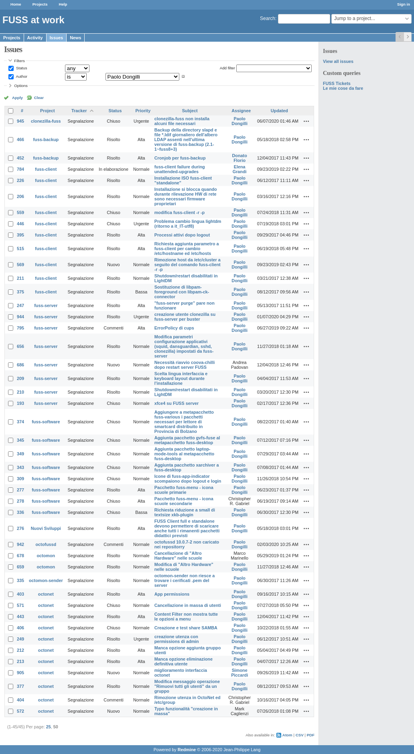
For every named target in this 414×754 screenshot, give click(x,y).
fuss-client (46, 169)
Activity (35, 37)
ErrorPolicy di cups (174, 327)
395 (20, 234)
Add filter (227, 68)
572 (20, 711)
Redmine (187, 749)
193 (20, 403)
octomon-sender (46, 580)
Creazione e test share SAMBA (185, 627)
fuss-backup (46, 139)
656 (20, 346)
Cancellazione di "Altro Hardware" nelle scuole (178, 555)
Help (63, 4)
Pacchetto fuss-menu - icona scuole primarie (183, 490)
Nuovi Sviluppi (46, 528)
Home (15, 4)
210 (20, 392)
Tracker (79, 110)
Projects (40, 4)
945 (20, 121)
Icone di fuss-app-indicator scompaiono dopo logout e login (187, 478)
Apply (17, 97)
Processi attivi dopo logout (182, 234)
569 (20, 264)
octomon (46, 555)
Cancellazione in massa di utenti (187, 605)
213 (20, 661)
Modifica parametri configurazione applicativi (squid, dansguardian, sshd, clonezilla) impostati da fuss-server (184, 346)
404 (20, 699)
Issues (56, 37)
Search (267, 18)
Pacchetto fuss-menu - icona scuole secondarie (183, 501)
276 (20, 528)
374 (20, 421)
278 (20, 501)
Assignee (241, 110)
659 (20, 566)
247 (20, 305)
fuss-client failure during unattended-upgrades (179, 169)
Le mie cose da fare (343, 88)
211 (20, 278)
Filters (19, 61)
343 (20, 467)
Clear (39, 97)
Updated (279, 110)
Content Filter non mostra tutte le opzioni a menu (186, 616)
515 (20, 248)
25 (48, 726)
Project (47, 110)
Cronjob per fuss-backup (180, 158)
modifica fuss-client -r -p (179, 212)
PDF (311, 735)
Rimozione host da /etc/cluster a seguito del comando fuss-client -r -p (187, 264)
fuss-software (46, 421)
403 (20, 594)
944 (20, 316)
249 (20, 639)
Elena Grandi (240, 169)
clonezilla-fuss (46, 121)
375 (20, 291)
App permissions (172, 594)
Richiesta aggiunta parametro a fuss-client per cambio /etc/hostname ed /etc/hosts (186, 248)
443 (20, 616)
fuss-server (45, 305)
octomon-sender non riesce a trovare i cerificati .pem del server (184, 580)
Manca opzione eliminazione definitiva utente (183, 661)
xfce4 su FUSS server (176, 403)
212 (20, 650)
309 (20, 478)
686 (20, 364)
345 (20, 440)
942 (20, 544)
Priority (142, 110)
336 (20, 512)
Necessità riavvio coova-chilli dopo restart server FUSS (184, 365)
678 (20, 555)
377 (20, 686)
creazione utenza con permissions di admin (176, 639)
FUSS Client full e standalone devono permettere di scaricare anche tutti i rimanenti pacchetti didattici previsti (187, 528)
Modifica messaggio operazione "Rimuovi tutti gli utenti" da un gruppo (187, 686)
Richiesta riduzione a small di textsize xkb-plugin (184, 512)
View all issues (338, 61)
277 (20, 489)
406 (20, 627)
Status (21, 68)
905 (20, 672)
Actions (306, 121)
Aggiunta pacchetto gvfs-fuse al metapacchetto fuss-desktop (187, 440)
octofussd (46, 544)
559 (20, 212)
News (75, 37)
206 (20, 196)
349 (20, 453)
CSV (300, 735)
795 (20, 327)
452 (20, 158)
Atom (287, 735)
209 (20, 378)
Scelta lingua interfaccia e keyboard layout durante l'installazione (181, 378)
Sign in (403, 4)
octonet (46, 594)
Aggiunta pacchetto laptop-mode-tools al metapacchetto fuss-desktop (184, 454)
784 (20, 169)
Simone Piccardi (239, 672)
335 (20, 580)
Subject (190, 110)
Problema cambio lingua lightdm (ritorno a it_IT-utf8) (187, 223)
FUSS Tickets (337, 83)
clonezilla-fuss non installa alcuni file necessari (181, 121)
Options (21, 85)
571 (20, 605)
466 (20, 139)
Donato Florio (239, 158)
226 (20, 180)
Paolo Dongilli (239, 121)
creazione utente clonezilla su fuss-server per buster (184, 316)
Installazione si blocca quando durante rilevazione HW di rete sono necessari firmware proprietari (185, 196)
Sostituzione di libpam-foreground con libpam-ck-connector (181, 292)
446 (20, 223)
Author (21, 76)
